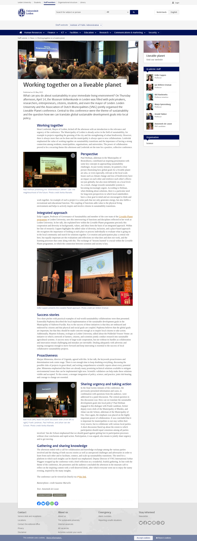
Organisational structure (67, 2)
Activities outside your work (70, 532)
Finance (51, 32)
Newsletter (143, 516)
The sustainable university (69, 520)
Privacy (21, 528)
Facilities (74, 32)
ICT (62, 32)
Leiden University (24, 2)
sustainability (59, 495)
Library (83, 2)
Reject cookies (164, 538)
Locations (22, 520)
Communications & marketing (128, 32)
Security (153, 32)
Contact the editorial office (29, 524)
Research (103, 32)
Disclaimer (22, 532)
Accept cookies (143, 538)
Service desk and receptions (29, 516)
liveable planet (44, 495)
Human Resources (33, 32)
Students (37, 2)
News (32, 38)
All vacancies (63, 528)
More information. (54, 537)
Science (149, 143)
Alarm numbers (105, 516)
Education (89, 32)
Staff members (49, 2)
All (108, 12)
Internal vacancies (65, 524)
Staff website (22, 38)
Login (177, 3)
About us (62, 516)
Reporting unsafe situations (110, 520)
